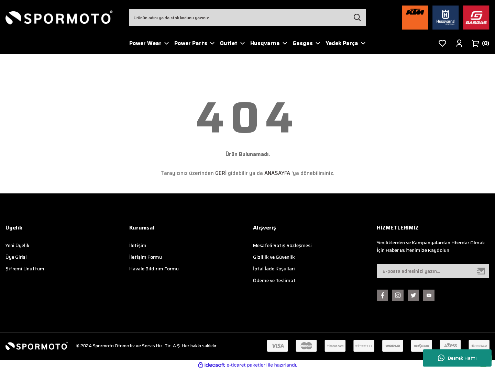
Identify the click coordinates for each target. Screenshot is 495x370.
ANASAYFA (277, 173)
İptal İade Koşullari (274, 268)
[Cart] (481, 43)
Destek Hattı (457, 358)
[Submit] (481, 271)
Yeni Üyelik (18, 245)
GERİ (221, 173)
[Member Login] (459, 43)
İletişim (137, 245)
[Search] (247, 17)
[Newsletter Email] (433, 271)
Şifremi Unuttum (25, 268)
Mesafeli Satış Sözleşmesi (282, 245)
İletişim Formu (145, 257)
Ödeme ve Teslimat (274, 280)
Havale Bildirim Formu (154, 268)
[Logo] (59, 17)
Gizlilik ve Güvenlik (274, 257)
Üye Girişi (16, 257)
